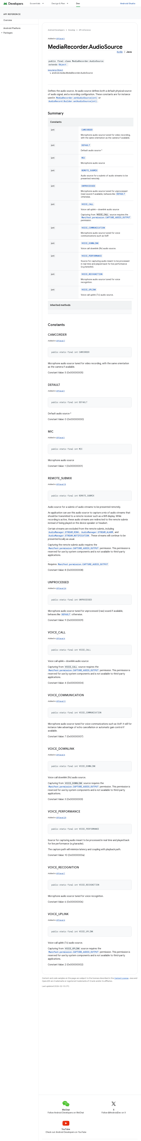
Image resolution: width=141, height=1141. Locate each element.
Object (62, 64)
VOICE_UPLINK (89, 289)
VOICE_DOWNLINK (90, 243)
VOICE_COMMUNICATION (93, 227)
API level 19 (61, 484)
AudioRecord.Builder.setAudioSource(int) (73, 101)
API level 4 (60, 638)
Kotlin (120, 52)
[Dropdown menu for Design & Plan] (69, 3)
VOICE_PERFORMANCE (92, 255)
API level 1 (60, 38)
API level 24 (61, 588)
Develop (71, 30)
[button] (18, 33)
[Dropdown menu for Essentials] (44, 3)
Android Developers (56, 30)
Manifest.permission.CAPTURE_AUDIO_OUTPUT (106, 217)
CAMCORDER (87, 129)
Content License (121, 978)
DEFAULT (86, 145)
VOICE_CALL (87, 204)
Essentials (35, 3)
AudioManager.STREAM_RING (64, 532)
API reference (12, 14)
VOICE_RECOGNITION (92, 274)
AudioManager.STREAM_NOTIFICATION (69, 535)
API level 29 (61, 817)
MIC (83, 157)
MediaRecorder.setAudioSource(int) (76, 97)
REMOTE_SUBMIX (89, 170)
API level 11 (61, 701)
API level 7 (60, 341)
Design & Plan (58, 3)
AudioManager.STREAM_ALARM (97, 532)
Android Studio (127, 3)
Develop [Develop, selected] (80, 3)
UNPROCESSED (88, 186)
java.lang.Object (55, 70)
